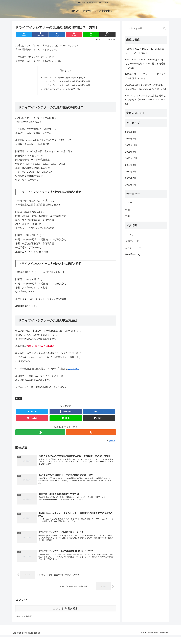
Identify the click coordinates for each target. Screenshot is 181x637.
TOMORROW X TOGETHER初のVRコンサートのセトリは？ (144, 51)
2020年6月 (130, 184)
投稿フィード (132, 241)
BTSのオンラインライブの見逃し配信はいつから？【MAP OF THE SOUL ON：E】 (145, 99)
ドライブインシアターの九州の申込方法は (62, 90)
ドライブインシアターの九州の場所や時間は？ (64, 78)
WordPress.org (132, 254)
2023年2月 (130, 138)
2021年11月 (131, 145)
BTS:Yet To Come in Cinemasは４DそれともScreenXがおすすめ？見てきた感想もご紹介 (145, 63)
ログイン (129, 234)
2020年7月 (130, 178)
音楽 (127, 216)
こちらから (73, 369)
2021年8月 (130, 152)
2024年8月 (130, 132)
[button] (164, 28)
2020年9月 (130, 165)
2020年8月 (130, 171)
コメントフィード (134, 248)
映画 (18, 399)
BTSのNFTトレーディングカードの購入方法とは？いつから (145, 76)
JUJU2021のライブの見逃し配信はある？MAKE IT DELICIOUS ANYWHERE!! (145, 87)
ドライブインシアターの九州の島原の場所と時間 (68, 82)
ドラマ (128, 203)
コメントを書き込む (66, 610)
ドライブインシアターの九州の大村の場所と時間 (68, 86)
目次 (62, 70)
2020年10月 (131, 158)
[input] (146, 28)
